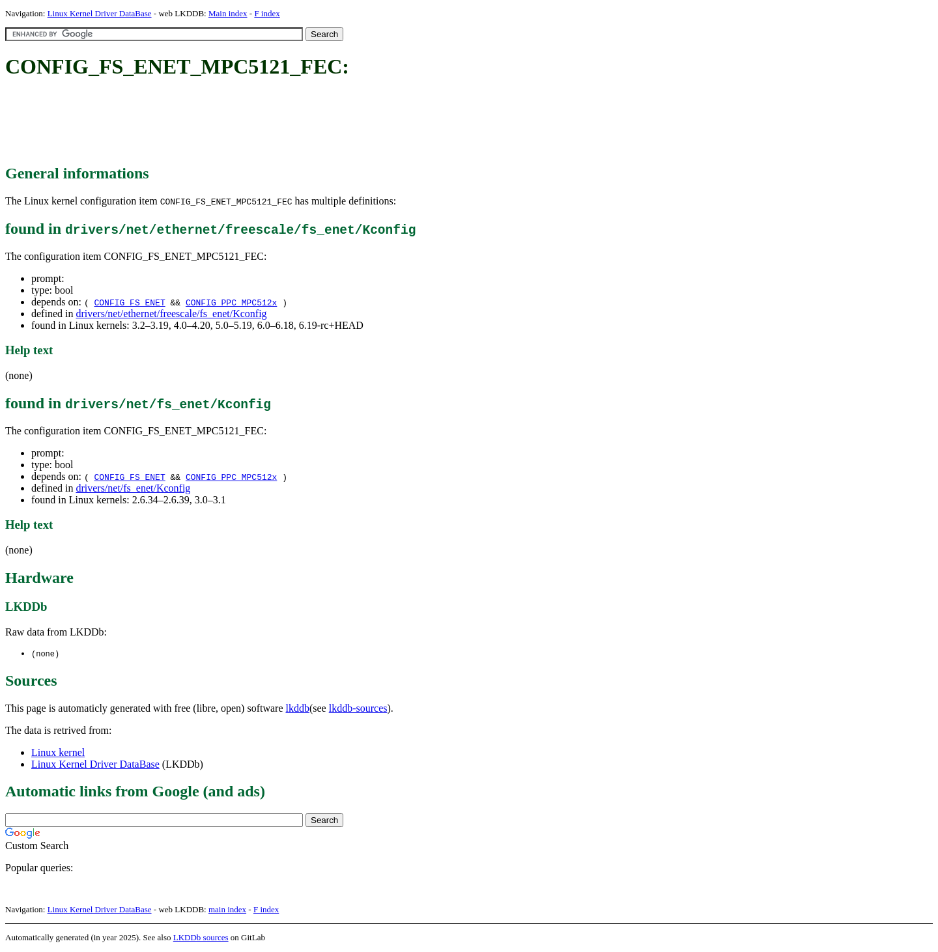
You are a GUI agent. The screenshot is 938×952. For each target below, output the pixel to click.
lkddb (297, 708)
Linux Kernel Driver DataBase (100, 13)
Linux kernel (58, 753)
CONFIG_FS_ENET (129, 302)
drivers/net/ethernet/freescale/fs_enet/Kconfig (171, 313)
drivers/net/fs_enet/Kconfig (133, 488)
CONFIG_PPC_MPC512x (231, 302)
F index (266, 13)
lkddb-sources (358, 708)
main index (227, 910)
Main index (228, 13)
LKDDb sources (201, 938)
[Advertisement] (242, 122)
